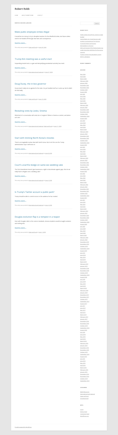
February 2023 (84, 158)
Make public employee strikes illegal (32, 31)
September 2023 (84, 143)
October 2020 (84, 220)
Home (16, 15)
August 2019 (83, 251)
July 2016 (82, 332)
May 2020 (82, 231)
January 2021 (83, 213)
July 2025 (82, 94)
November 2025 (84, 87)
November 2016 (84, 323)
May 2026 (82, 74)
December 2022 (84, 162)
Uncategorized (84, 398)
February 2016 (84, 343)
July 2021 (82, 200)
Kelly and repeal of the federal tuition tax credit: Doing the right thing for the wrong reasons (91, 50)
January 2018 (83, 293)
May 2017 (82, 310)
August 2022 (83, 171)
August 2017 (83, 304)
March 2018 (83, 288)
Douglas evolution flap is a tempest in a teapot (37, 216)
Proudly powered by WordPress (23, 427)
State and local (33, 47)
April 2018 (83, 286)
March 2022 (83, 182)
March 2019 (83, 262)
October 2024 (84, 114)
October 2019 (84, 246)
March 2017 (83, 315)
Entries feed (83, 412)
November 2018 (84, 270)
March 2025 (83, 103)
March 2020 (83, 235)
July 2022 (82, 173)
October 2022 (84, 167)
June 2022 (83, 176)
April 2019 (83, 259)
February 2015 (84, 370)
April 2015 (83, 365)
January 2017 (83, 319)
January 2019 (83, 266)
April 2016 (83, 339)
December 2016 (84, 321)
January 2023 (83, 160)
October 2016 (84, 326)
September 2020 (84, 222)
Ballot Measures (84, 392)
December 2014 (84, 374)
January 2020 (83, 240)
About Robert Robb (27, 15)
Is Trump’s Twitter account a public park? (34, 192)
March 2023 (83, 156)
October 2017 (84, 299)
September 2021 (84, 196)
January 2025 (83, 107)
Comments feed (84, 414)
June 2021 (83, 202)
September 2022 (84, 169)
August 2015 (83, 356)
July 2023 (82, 147)
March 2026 (83, 79)
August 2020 (83, 224)
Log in (81, 409)
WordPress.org (84, 416)
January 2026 (83, 83)
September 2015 (84, 354)
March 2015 (83, 367)
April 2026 (83, 76)
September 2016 (84, 328)
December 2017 (84, 295)
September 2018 (84, 275)
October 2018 (84, 273)
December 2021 (84, 189)
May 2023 (82, 151)
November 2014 (84, 376)
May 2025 (82, 98)
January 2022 (83, 187)
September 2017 (84, 301)
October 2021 (84, 193)
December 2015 (84, 348)
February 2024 (84, 132)
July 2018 (82, 279)
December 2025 (84, 85)
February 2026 (84, 81)
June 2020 (83, 229)
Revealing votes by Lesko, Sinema (31, 110)
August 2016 (83, 330)
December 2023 (84, 136)
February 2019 (84, 264)
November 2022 (84, 165)
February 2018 (84, 290)
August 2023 (83, 145)
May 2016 (82, 337)
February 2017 (84, 317)
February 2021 (84, 211)
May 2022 (82, 178)
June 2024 (83, 123)
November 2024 (84, 112)
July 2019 (82, 253)
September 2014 (84, 381)
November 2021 (84, 191)
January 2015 (83, 372)
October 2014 (84, 379)
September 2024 (84, 116)
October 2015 (84, 352)
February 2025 (84, 105)
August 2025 (83, 92)
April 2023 (83, 154)
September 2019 (84, 248)
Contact (40, 15)
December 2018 (84, 268)
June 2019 (83, 255)
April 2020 (83, 233)
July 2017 (82, 306)
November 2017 (84, 297)
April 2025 (83, 101)
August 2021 (83, 198)
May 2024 (82, 125)
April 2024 (83, 127)
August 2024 (83, 118)
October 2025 (84, 90)
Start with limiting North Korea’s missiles (34, 137)
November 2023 (84, 138)
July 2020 (82, 226)
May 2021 (82, 204)
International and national (36, 72)
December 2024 (84, 110)
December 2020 (84, 215)
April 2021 (83, 207)
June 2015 (83, 361)
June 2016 (83, 334)
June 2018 (83, 281)
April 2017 (83, 312)
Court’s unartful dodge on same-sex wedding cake (39, 164)
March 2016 (83, 341)
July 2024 (82, 121)
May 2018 (82, 284)
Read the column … (20, 43)
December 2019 (84, 242)
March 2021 (83, 209)
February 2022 (84, 184)
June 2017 (83, 308)
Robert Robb (22, 8)
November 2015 (84, 350)
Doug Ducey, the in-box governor (30, 83)
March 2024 (83, 129)
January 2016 (83, 345)
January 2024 (83, 134)
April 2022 (83, 180)
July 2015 (82, 359)
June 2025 (83, 96)
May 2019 (82, 257)
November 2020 (84, 218)
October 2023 (84, 140)
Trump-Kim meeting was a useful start (33, 59)
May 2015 (82, 363)
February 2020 (84, 237)
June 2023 (83, 149)
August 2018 (83, 277)
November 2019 (84, 244)
